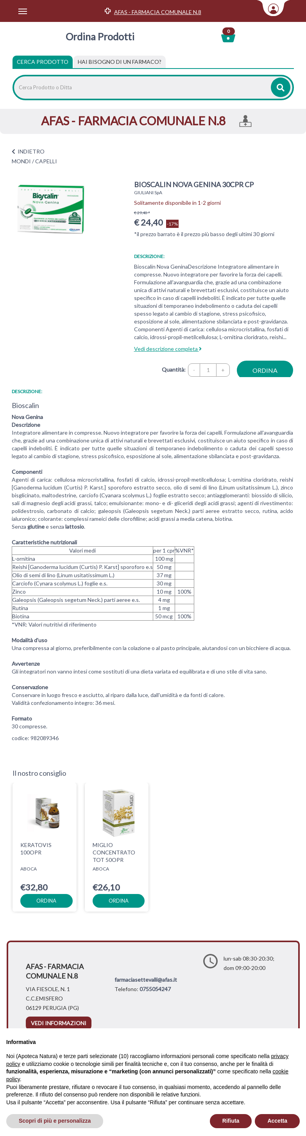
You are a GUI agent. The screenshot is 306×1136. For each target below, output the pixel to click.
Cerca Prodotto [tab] (42, 61)
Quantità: (174, 369)
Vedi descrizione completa (168, 348)
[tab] (119, 62)
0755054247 (155, 989)
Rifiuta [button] (231, 1121)
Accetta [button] (277, 1121)
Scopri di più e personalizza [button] (55, 1121)
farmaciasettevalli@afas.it (146, 979)
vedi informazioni (58, 1023)
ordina (264, 370)
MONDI (21, 161)
